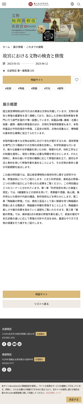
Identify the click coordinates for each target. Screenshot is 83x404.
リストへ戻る (41, 304)
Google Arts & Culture (19, 344)
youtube (14, 344)
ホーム (6, 47)
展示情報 (18, 47)
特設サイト (37, 79)
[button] (72, 4)
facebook (4, 344)
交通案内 (40, 333)
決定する (74, 399)
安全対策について (53, 392)
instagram (9, 344)
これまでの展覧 (34, 47)
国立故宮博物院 (38, 4)
